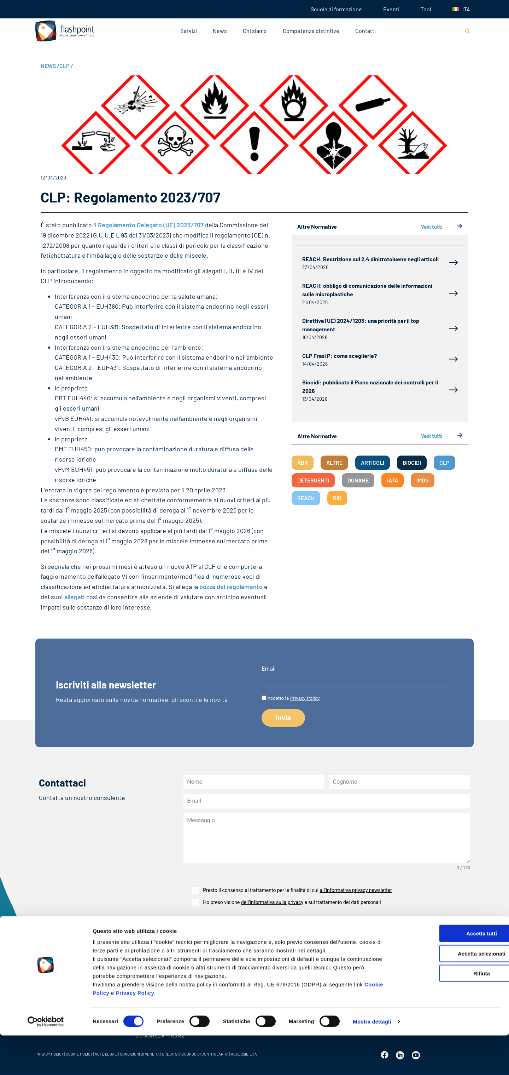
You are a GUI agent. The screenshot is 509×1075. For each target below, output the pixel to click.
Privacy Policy (135, 1032)
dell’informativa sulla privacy (272, 902)
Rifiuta (450, 1013)
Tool (426, 9)
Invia (201, 928)
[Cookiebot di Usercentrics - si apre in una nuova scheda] (46, 1061)
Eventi (391, 9)
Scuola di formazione (336, 9)
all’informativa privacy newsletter (356, 890)
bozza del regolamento (231, 586)
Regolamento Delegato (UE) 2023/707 (151, 225)
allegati (74, 597)
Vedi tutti (442, 227)
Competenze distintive (311, 30)
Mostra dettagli (372, 1061)
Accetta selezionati (450, 993)
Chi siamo (255, 30)
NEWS (50, 65)
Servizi (188, 30)
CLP (66, 65)
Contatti (365, 30)
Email (269, 669)
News (220, 30)
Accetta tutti (450, 973)
